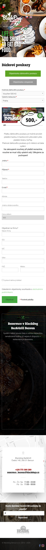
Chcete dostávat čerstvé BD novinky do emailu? (23, 508)
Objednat (9, 299)
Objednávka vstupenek (23, 82)
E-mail (5, 187)
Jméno (5, 160)
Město (22, 266)
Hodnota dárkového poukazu (13, 90)
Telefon (4, 178)
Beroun (18, 26)
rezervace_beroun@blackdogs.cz (23, 472)
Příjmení (5, 169)
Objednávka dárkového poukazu (23, 73)
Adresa (4, 196)
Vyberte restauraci (9, 97)
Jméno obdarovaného (10, 205)
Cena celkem (6, 214)
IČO (3, 240)
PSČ (3, 266)
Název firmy (6, 231)
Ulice (3, 257)
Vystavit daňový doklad (11, 280)
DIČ (3, 248)
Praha (6, 26)
